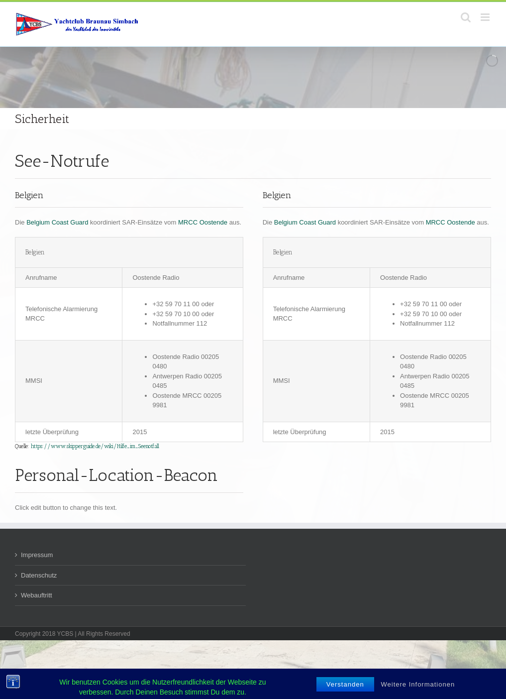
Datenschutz (39, 575)
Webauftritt (36, 595)
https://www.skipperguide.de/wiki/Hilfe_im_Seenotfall (95, 446)
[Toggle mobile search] (466, 17)
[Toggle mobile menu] (486, 17)
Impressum (37, 555)
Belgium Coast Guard (57, 222)
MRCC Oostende (202, 222)
